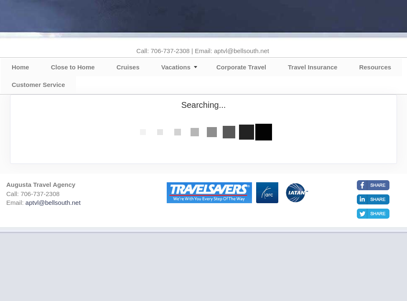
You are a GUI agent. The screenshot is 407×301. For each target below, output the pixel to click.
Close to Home (73, 67)
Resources (375, 67)
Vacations (176, 67)
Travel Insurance (312, 67)
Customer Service (38, 84)
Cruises (128, 67)
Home (20, 67)
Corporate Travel (241, 67)
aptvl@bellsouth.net (53, 202)
